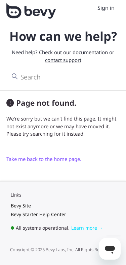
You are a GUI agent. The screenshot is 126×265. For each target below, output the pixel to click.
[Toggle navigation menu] (90, 8)
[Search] (63, 77)
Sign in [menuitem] (106, 7)
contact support (63, 60)
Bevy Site (21, 205)
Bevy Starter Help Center (38, 214)
